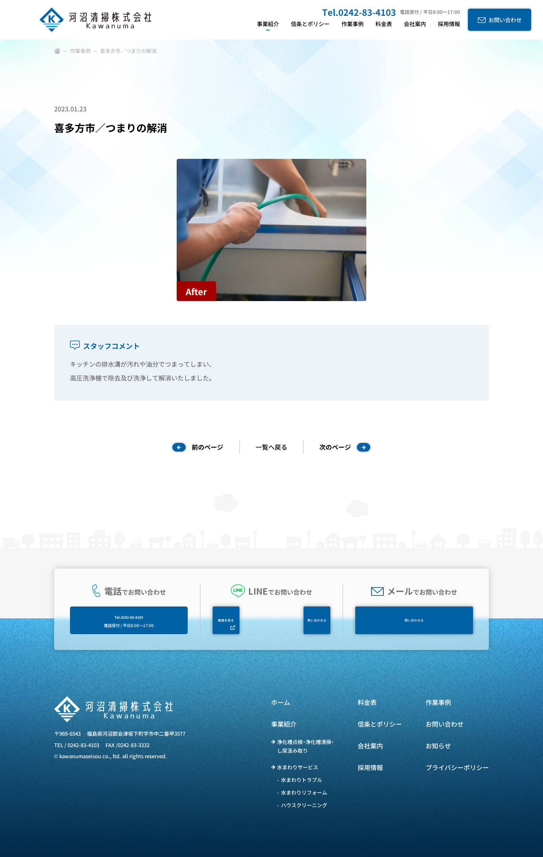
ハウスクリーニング (304, 805)
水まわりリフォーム (304, 792)
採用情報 (370, 767)
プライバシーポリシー (457, 767)
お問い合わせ (445, 724)
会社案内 (370, 745)
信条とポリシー (380, 724)
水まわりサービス (297, 767)
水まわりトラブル (301, 780)
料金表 (367, 702)
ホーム (280, 702)
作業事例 (80, 51)
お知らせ (438, 745)
